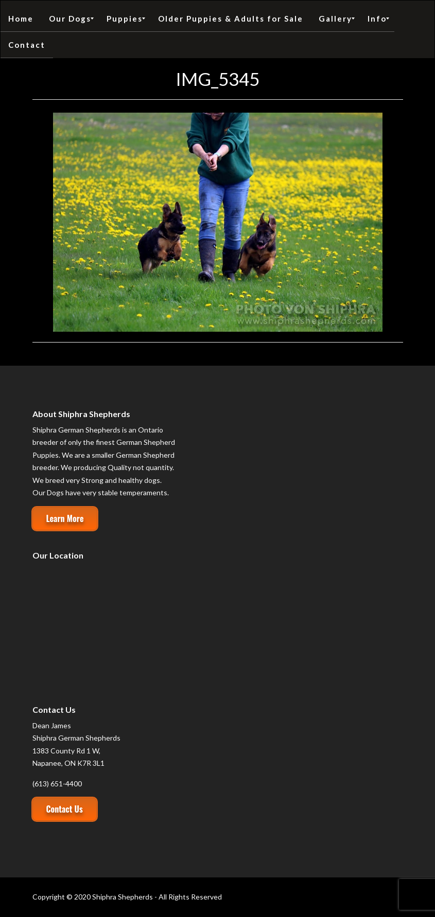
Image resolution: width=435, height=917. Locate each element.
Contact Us (64, 809)
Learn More (65, 518)
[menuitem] (21, 18)
